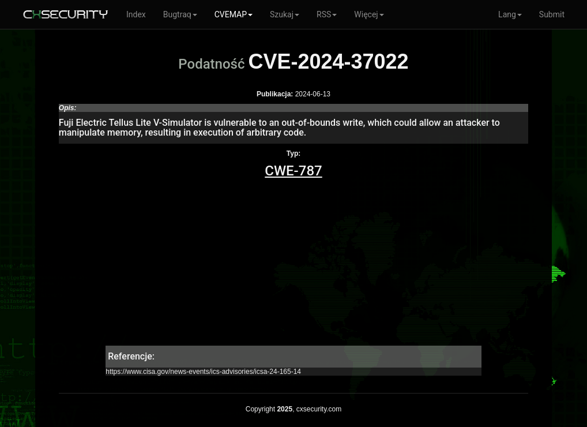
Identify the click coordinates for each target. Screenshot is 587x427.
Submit (552, 14)
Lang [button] (510, 14)
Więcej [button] (368, 14)
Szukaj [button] (284, 14)
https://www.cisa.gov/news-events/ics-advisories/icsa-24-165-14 (203, 372)
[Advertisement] (293, 265)
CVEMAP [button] (234, 14)
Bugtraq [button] (180, 14)
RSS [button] (327, 14)
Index (136, 14)
